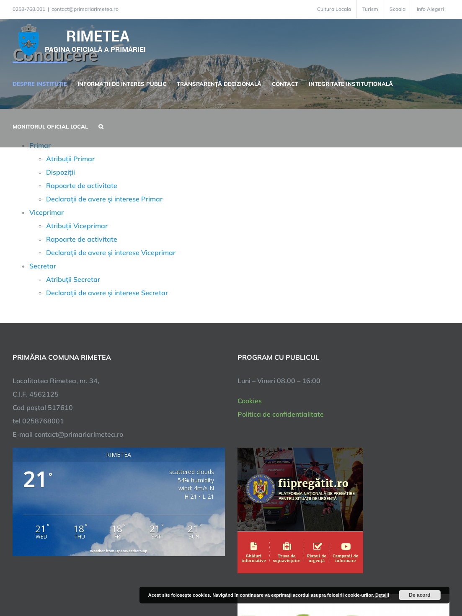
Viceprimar (46, 212)
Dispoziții (60, 172)
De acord (419, 595)
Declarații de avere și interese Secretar (107, 293)
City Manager (145, 583)
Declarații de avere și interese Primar (104, 199)
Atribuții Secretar (73, 279)
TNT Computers (105, 583)
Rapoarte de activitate (81, 185)
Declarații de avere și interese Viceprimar (111, 252)
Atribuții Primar (70, 159)
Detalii (382, 595)
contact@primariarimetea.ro (85, 9)
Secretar (42, 266)
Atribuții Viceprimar (77, 226)
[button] (100, 125)
